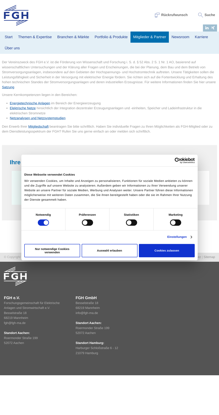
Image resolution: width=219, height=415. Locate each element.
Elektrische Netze (23, 148)
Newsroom (180, 37)
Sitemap (209, 297)
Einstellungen (177, 237)
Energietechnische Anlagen (30, 143)
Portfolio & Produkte (111, 37)
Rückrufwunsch (171, 15)
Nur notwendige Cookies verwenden (52, 250)
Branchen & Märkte (73, 37)
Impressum (173, 297)
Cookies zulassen (167, 250)
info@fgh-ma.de (87, 353)
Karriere (201, 37)
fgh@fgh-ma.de (15, 362)
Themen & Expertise (35, 37)
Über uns (12, 48)
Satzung (8, 127)
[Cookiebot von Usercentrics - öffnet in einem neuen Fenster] (177, 160)
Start (9, 37)
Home (5, 72)
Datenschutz (192, 297)
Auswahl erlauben (109, 250)
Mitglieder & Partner (149, 37)
